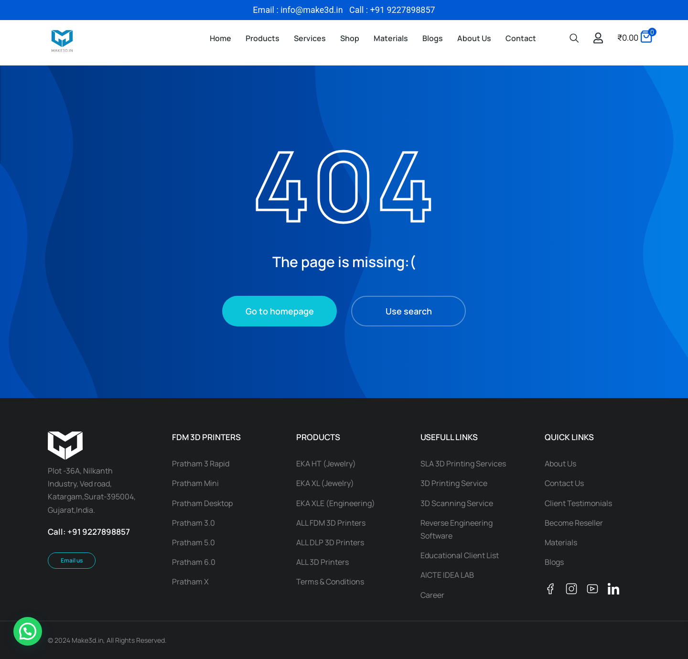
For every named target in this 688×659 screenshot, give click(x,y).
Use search (409, 311)
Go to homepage (280, 311)
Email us (72, 560)
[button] (27, 631)
